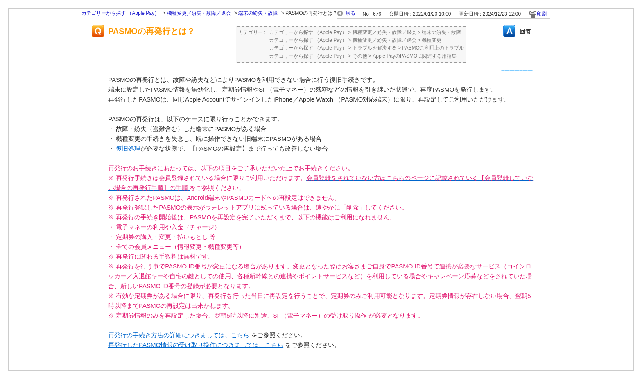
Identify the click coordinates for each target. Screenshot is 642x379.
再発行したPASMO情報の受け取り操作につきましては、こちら (195, 344)
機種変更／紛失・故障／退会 (199, 13)
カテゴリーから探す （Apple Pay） (120, 13)
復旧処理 (128, 148)
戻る (350, 13)
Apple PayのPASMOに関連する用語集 (415, 56)
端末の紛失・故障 (258, 13)
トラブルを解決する (375, 48)
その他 (360, 56)
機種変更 (431, 40)
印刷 (542, 14)
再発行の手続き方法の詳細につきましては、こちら (178, 335)
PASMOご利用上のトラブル (432, 48)
